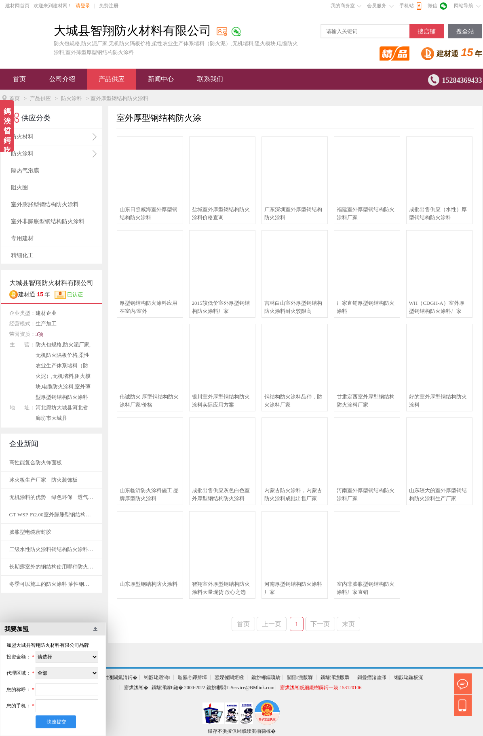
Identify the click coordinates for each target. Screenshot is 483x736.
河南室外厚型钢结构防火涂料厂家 (365, 494)
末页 (348, 624)
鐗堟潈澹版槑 (335, 677)
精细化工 (22, 255)
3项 (40, 334)
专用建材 (22, 238)
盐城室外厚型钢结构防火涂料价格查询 (221, 213)
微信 (432, 5)
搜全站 (465, 31)
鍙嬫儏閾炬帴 (229, 677)
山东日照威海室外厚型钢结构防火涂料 (148, 213)
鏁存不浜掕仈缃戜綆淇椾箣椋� (242, 731)
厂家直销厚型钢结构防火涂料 (365, 307)
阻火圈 (19, 188)
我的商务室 (343, 5)
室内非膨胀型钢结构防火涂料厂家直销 (365, 588)
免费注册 (108, 5)
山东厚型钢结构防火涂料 (148, 584)
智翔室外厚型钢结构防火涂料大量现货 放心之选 (221, 588)
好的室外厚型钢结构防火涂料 (438, 401)
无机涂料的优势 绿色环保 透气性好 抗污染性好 (51, 497)
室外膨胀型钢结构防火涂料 (45, 204)
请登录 (83, 5)
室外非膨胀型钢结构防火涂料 (47, 221)
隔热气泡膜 (25, 171)
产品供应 (111, 78)
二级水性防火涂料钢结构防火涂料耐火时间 (51, 549)
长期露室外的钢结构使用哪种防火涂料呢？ (51, 567)
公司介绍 (62, 78)
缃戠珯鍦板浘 (408, 677)
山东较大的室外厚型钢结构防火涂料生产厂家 (438, 494)
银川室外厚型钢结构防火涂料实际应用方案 (221, 401)
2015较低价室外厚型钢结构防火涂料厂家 (221, 307)
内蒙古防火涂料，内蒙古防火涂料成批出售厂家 (293, 494)
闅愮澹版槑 (300, 677)
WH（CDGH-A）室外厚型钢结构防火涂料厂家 (436, 307)
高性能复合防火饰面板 (35, 462)
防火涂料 (71, 98)
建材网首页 (17, 5)
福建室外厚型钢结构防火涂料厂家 (365, 213)
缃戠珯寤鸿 (157, 677)
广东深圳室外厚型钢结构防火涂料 (293, 213)
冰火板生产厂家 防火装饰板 (43, 480)
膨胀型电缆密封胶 (30, 532)
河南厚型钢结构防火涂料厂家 (293, 588)
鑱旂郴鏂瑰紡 (266, 677)
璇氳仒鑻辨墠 (192, 677)
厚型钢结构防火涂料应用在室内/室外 (148, 307)
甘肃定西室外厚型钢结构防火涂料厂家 (365, 401)
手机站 (406, 5)
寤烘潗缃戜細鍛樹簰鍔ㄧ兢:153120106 (320, 687)
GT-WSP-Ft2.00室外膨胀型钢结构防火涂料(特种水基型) (51, 515)
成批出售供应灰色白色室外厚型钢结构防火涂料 (221, 494)
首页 (19, 78)
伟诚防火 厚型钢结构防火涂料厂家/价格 (149, 401)
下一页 (320, 624)
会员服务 (376, 5)
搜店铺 (427, 31)
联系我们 (210, 78)
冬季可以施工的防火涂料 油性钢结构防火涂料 (51, 584)
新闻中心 (161, 78)
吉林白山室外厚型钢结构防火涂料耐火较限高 (293, 307)
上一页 (271, 624)
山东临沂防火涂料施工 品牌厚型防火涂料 (149, 494)
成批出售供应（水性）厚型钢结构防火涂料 (438, 213)
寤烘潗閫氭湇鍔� (118, 677)
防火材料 (22, 137)
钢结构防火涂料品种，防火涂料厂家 (293, 401)
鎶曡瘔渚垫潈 (371, 677)
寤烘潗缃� (136, 687)
